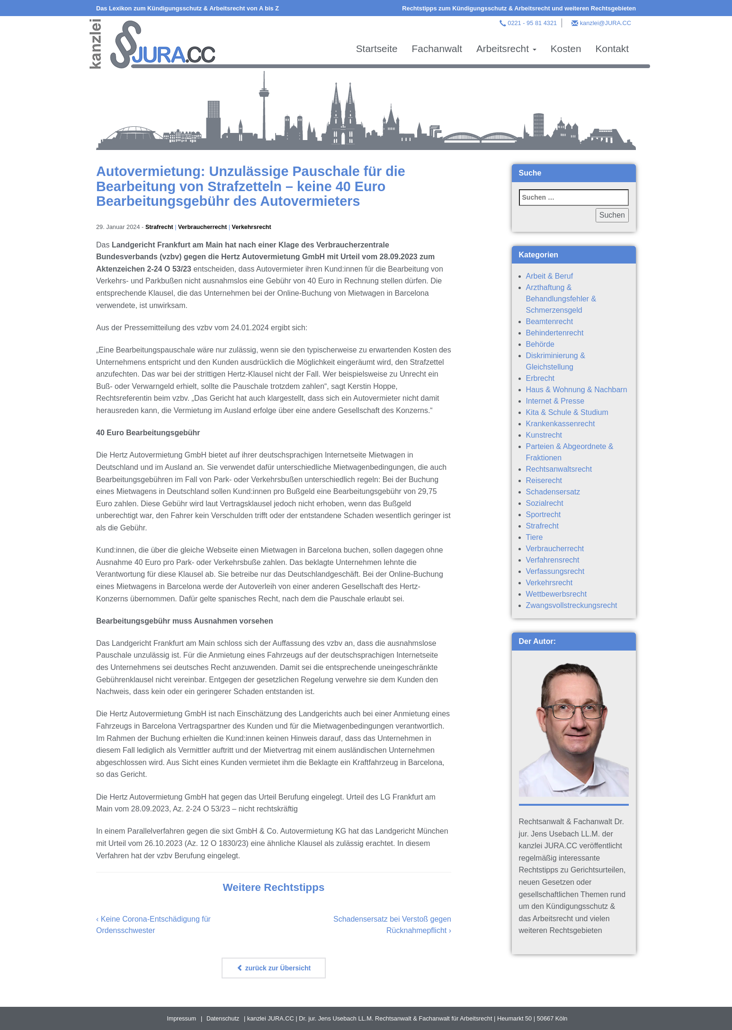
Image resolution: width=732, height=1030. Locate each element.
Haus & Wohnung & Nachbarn (576, 390)
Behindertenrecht (555, 333)
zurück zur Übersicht (274, 968)
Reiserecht (544, 480)
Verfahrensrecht (553, 560)
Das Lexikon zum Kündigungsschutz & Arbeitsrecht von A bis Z (187, 8)
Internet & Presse (555, 401)
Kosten (566, 48)
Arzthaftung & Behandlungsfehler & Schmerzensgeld (561, 298)
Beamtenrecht (549, 321)
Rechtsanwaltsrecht (559, 469)
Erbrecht (540, 378)
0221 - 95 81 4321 (532, 22)
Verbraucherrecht (204, 226)
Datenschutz (223, 1018)
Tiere (534, 537)
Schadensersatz (553, 492)
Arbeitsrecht (506, 48)
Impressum (181, 1018)
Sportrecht (543, 515)
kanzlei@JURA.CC (605, 22)
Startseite (377, 48)
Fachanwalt (437, 48)
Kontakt (612, 48)
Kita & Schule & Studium (567, 412)
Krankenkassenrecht (560, 424)
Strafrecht (159, 226)
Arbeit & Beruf (549, 276)
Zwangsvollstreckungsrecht (571, 605)
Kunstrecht (544, 435)
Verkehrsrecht (254, 226)
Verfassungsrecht (555, 571)
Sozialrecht (544, 503)
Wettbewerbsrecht (556, 594)
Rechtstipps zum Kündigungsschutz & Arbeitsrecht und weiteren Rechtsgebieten (519, 8)
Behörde (540, 344)
